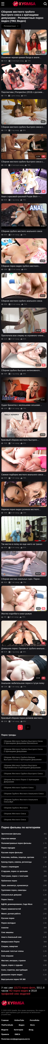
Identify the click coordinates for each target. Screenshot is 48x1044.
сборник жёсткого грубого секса (19, 788)
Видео (21, 1025)
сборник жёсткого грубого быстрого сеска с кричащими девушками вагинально (23, 742)
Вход (31, 1030)
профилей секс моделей (15, 993)
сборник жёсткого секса (15, 814)
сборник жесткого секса (15, 820)
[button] (2, 3)
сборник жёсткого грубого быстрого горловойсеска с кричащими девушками (22, 766)
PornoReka (34, 1020)
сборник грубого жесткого (16, 808)
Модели (4, 1030)
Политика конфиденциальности (15, 1039)
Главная (5, 1020)
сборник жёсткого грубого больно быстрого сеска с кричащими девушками (22, 758)
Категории (18, 1030)
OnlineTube (19, 1020)
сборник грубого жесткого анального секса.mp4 (21, 801)
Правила (5, 1034)
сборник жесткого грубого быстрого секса (23, 774)
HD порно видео (18, 990)
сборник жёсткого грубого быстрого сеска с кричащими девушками (23, 750)
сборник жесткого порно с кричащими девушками (21, 781)
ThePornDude (7, 1025)
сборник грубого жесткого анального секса (24, 794)
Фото (32, 1025)
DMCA (17, 1034)
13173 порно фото (24, 987)
